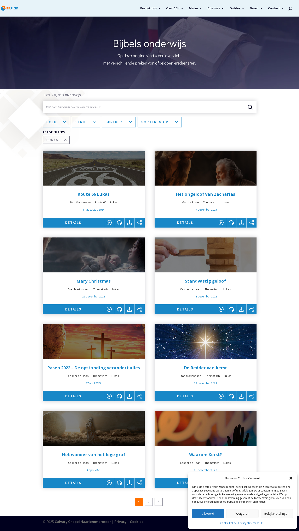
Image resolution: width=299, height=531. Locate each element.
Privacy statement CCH (251, 523)
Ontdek (235, 8)
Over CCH (172, 8)
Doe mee (213, 8)
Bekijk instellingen (276, 513)
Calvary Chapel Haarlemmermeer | (84, 521)
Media (193, 8)
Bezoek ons (148, 8)
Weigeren (242, 513)
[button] (291, 478)
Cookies (136, 521)
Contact (274, 8)
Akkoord (208, 513)
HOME (47, 95)
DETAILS (73, 222)
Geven (254, 8)
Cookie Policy (228, 523)
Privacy (120, 521)
